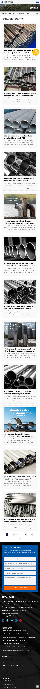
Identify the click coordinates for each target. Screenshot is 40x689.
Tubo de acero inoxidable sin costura (14, 630)
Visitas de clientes (8, 684)
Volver (37, 13)
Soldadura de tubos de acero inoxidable (16, 634)
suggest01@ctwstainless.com (14, 616)
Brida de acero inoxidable (11, 643)
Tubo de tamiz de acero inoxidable (14, 640)
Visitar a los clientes (9, 687)
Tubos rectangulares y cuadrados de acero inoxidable (20, 637)
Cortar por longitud (9, 672)
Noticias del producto (23, 13)
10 (31, 534)
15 (35, 534)
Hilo (4, 662)
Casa (5, 13)
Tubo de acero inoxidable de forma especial (17, 650)
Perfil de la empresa (9, 681)
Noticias (11, 13)
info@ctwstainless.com (18, 610)
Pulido (4, 668)
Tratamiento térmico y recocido (13, 665)
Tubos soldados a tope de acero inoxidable (17, 647)
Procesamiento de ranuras (11, 659)
